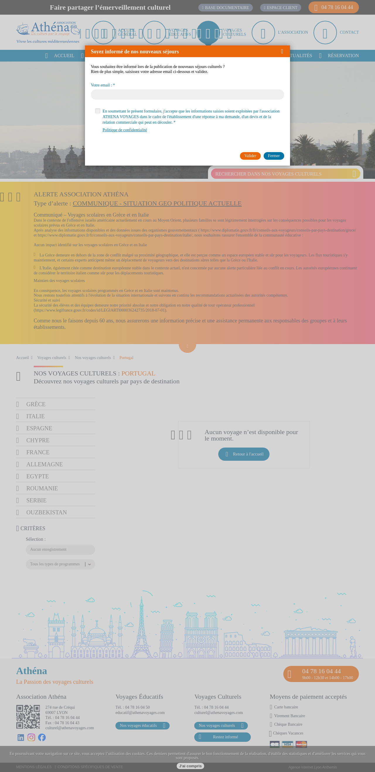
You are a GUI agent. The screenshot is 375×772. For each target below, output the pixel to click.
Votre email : (101, 85)
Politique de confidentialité (125, 130)
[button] (284, 51)
